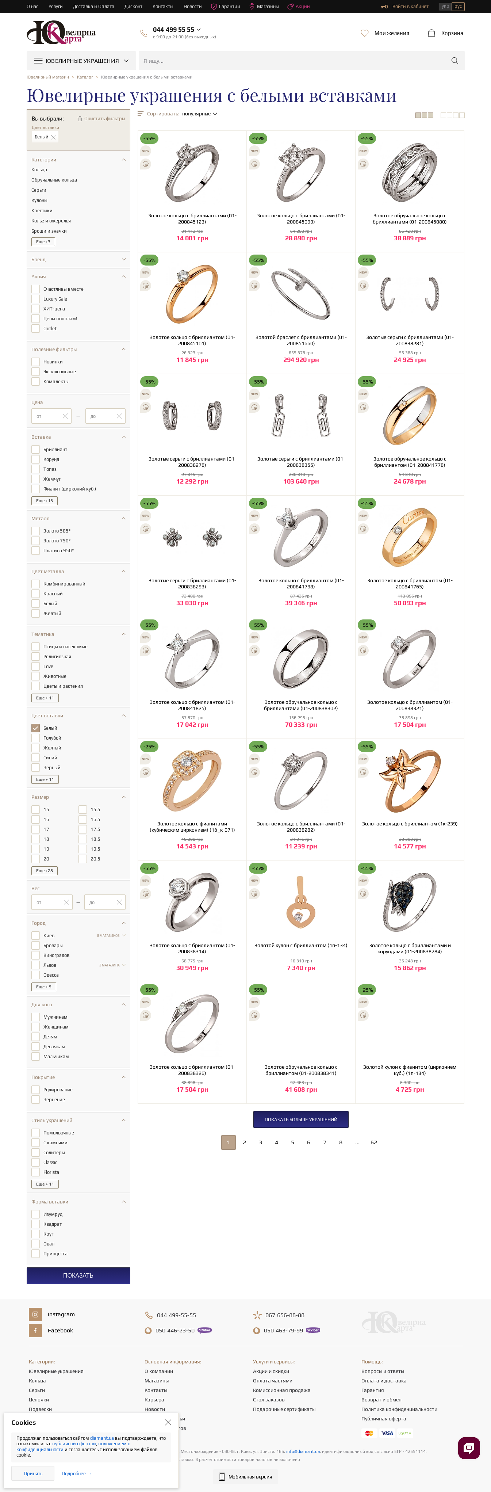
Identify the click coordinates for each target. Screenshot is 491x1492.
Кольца (37, 1380)
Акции (298, 6)
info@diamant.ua (303, 1451)
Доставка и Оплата (93, 6)
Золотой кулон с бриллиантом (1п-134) (301, 945)
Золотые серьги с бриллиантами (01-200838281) (410, 340)
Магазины (264, 6)
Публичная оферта (383, 1418)
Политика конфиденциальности (399, 1409)
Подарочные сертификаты (284, 1409)
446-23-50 (175, 1330)
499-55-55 (176, 1315)
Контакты (163, 6)
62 (374, 1142)
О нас (32, 6)
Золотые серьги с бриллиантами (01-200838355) (301, 462)
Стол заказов (269, 1399)
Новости (193, 6)
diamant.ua (102, 1438)
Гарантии (225, 6)
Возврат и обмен (381, 1399)
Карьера (154, 1399)
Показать (78, 1275)
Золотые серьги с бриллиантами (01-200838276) (192, 462)
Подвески (40, 1409)
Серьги (37, 1390)
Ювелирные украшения (56, 1371)
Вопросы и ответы (382, 1371)
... (357, 1142)
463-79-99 (283, 1330)
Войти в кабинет (405, 6)
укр (445, 6)
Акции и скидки (271, 1371)
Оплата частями (272, 1380)
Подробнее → (77, 1473)
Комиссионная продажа (282, 1390)
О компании (159, 1371)
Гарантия (372, 1390)
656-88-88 (284, 1315)
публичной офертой (74, 1443)
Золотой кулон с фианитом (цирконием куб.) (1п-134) (409, 1070)
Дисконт (133, 6)
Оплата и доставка (384, 1380)
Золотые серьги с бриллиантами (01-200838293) (192, 583)
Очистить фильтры (104, 118)
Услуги (56, 6)
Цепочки (39, 1399)
